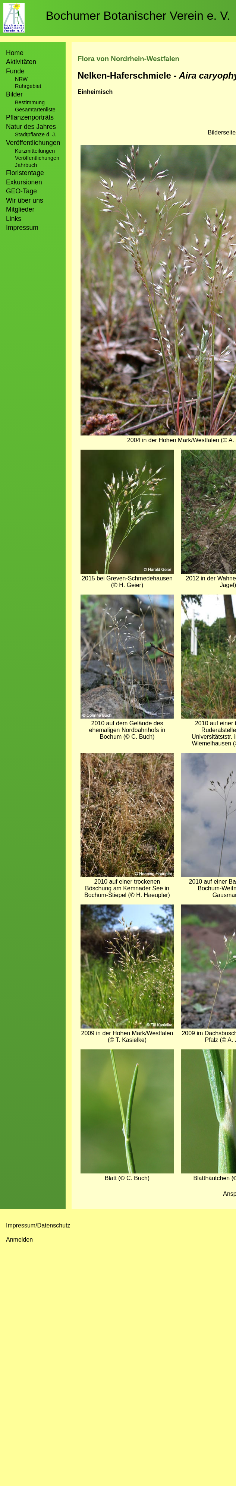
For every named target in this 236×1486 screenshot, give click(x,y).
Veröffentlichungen (37, 158)
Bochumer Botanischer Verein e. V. (138, 15)
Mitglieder (20, 209)
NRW (21, 79)
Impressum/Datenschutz (38, 1225)
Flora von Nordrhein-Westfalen (128, 59)
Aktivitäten (21, 62)
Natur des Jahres (31, 126)
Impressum (22, 227)
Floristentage (25, 173)
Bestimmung (30, 102)
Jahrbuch (26, 165)
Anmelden (19, 1239)
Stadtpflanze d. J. (35, 134)
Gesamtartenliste (35, 110)
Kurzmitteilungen (35, 151)
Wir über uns (24, 200)
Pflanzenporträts (30, 117)
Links (13, 218)
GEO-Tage (21, 191)
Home (14, 53)
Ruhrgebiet (28, 86)
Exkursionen (24, 182)
